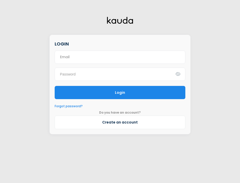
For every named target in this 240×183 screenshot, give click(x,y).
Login (120, 92)
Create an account (120, 122)
